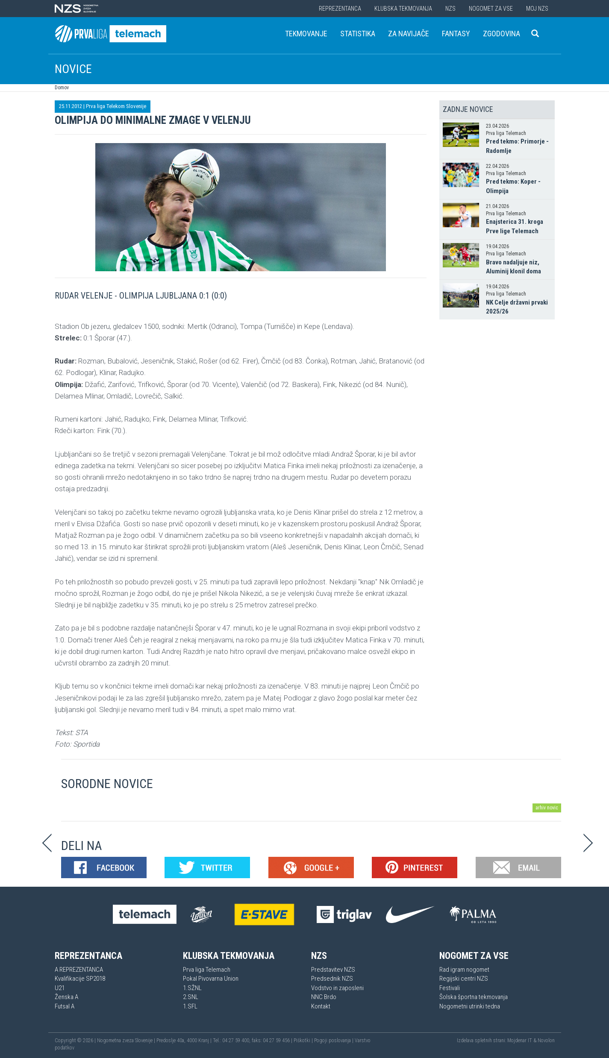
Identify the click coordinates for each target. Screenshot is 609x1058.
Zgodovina (501, 33)
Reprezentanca (340, 8)
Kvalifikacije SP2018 (80, 978)
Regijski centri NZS (463, 978)
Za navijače (408, 33)
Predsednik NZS (332, 978)
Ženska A (66, 997)
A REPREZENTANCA (79, 969)
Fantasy (456, 33)
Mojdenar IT (519, 1040)
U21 (60, 988)
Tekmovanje (306, 33)
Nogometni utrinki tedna (469, 1006)
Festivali (449, 988)
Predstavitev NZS (333, 969)
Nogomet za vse (491, 8)
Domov (62, 88)
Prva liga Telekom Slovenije (116, 106)
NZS (450, 8)
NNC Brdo (323, 997)
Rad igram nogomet (464, 969)
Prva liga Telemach (206, 969)
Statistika (357, 33)
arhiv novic (546, 808)
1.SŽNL (192, 988)
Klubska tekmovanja (403, 8)
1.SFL (190, 1006)
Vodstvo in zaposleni (337, 988)
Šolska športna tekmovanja (473, 997)
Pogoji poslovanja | (334, 1040)
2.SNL (190, 997)
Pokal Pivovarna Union (210, 978)
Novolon (546, 1040)
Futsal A (64, 1006)
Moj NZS (537, 8)
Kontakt (320, 1006)
